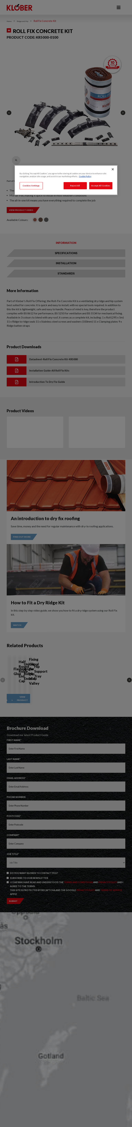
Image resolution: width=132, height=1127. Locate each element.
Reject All (75, 185)
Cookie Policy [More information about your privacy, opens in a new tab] (85, 176)
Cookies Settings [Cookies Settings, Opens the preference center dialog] (31, 185)
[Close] (113, 169)
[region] (66, 180)
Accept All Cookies (100, 185)
